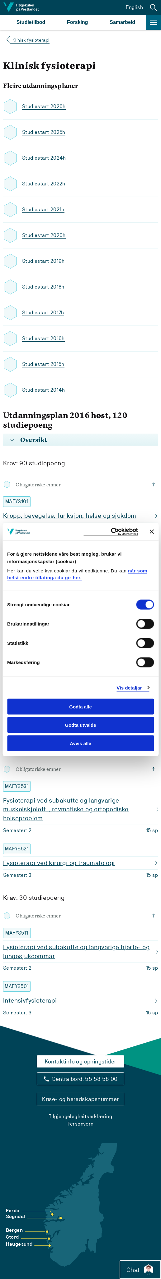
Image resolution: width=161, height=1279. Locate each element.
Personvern (81, 1124)
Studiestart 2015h (43, 364)
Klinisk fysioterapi (31, 40)
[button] (153, 7)
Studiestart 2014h (43, 390)
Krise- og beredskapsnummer (80, 1099)
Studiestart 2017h (43, 313)
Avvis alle (80, 743)
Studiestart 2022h (43, 184)
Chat (140, 1269)
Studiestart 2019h (43, 261)
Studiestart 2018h (43, 287)
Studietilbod (31, 22)
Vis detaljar (129, 687)
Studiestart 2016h (43, 338)
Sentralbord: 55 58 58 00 (85, 1079)
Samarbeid (122, 22)
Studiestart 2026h (44, 106)
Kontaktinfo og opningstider (80, 1061)
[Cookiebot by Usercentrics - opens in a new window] (110, 532)
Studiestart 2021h (43, 209)
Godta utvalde (80, 724)
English (134, 7)
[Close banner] (151, 532)
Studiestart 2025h (43, 132)
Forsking (77, 22)
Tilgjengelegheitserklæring (80, 1116)
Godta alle (80, 706)
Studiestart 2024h (44, 158)
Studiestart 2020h (44, 235)
